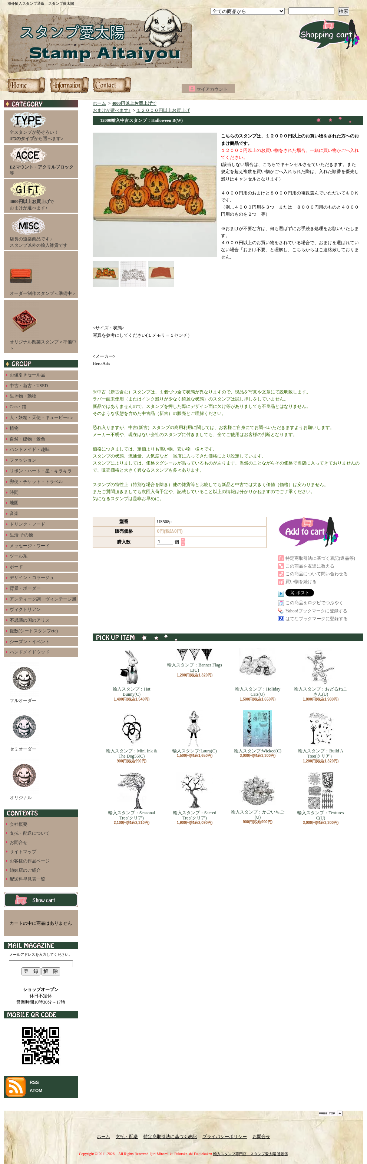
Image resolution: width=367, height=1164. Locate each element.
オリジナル (24, 778)
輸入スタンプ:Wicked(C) (257, 732)
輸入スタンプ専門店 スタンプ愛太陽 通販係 (250, 1154)
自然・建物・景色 (27, 439)
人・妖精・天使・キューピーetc (41, 417)
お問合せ (111, 85)
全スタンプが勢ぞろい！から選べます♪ (36, 126)
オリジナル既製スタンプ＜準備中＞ (43, 326)
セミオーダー (24, 730)
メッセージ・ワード (30, 545)
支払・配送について (69, 85)
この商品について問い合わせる (316, 573)
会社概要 (18, 824)
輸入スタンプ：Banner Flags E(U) (194, 660)
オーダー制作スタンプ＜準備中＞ (43, 274)
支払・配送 (127, 1136)
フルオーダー (24, 681)
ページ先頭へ (331, 1113)
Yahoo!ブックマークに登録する (316, 610)
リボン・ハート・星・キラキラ (41, 470)
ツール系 (18, 556)
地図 (14, 502)
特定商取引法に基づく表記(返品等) (320, 558)
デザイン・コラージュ (32, 577)
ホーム (27, 85)
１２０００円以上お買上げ (163, 110)
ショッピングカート (329, 34)
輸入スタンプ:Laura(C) (194, 732)
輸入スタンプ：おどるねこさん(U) (320, 672)
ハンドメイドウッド (30, 652)
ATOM (36, 1090)
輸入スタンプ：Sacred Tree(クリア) (194, 796)
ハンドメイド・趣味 (30, 449)
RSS (34, 1082)
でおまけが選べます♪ (32, 195)
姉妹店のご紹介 (25, 870)
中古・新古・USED (29, 385)
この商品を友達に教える (309, 566)
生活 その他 (21, 535)
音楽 (14, 513)
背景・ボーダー (25, 588)
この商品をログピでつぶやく (314, 602)
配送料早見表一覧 (27, 879)
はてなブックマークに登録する (316, 618)
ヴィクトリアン (25, 609)
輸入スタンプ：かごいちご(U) (257, 796)
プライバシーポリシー (224, 1136)
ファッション (23, 460)
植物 (14, 428)
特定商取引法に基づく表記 (170, 1136)
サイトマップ (23, 851)
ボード (16, 566)
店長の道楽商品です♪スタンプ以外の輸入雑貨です (38, 232)
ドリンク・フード (27, 524)
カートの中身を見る (41, 899)
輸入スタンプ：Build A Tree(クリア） (320, 734)
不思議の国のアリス (30, 620)
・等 (41, 161)
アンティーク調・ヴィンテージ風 (43, 599)
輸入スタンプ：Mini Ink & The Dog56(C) (132, 734)
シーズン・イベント (30, 641)
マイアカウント (212, 89)
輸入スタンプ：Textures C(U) (320, 796)
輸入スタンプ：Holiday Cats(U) (258, 672)
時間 (14, 492)
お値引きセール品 (27, 375)
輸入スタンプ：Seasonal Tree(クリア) (131, 796)
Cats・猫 (18, 406)
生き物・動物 (23, 396)
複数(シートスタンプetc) (34, 630)
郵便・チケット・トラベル (36, 481)
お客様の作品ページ (30, 861)
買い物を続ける (301, 581)
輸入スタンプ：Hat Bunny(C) (131, 672)
